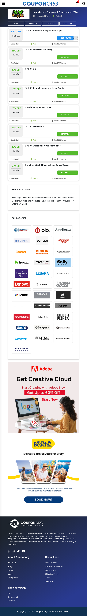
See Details (14, 44)
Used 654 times (59, 44)
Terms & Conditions (54, 566)
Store (10, 574)
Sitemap (49, 581)
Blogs (10, 566)
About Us (12, 562)
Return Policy (51, 570)
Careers (11, 600)
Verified (34, 44)
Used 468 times (59, 82)
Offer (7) (50, 23)
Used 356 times (59, 159)
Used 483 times (59, 102)
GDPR (47, 577)
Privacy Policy (51, 562)
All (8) (16, 23)
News (10, 570)
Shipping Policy (52, 574)
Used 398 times (59, 140)
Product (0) (67, 23)
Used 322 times (59, 178)
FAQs (10, 593)
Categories (13, 577)
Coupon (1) (33, 23)
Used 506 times (59, 121)
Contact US (13, 597)
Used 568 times (59, 63)
